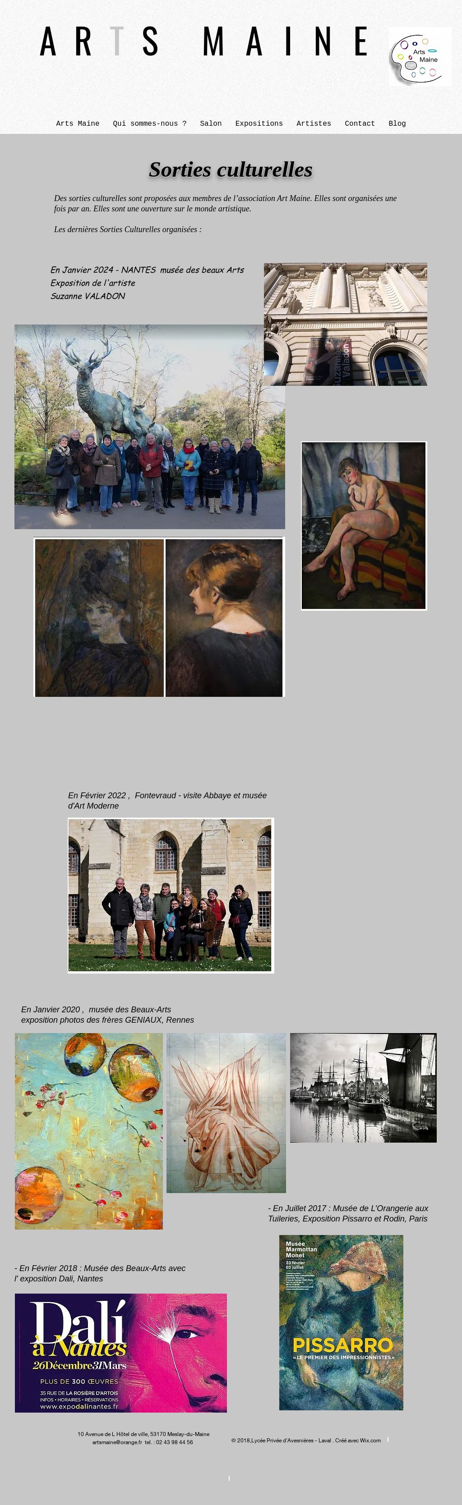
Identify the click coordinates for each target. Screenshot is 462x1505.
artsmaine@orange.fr (117, 1442)
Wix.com (370, 1440)
